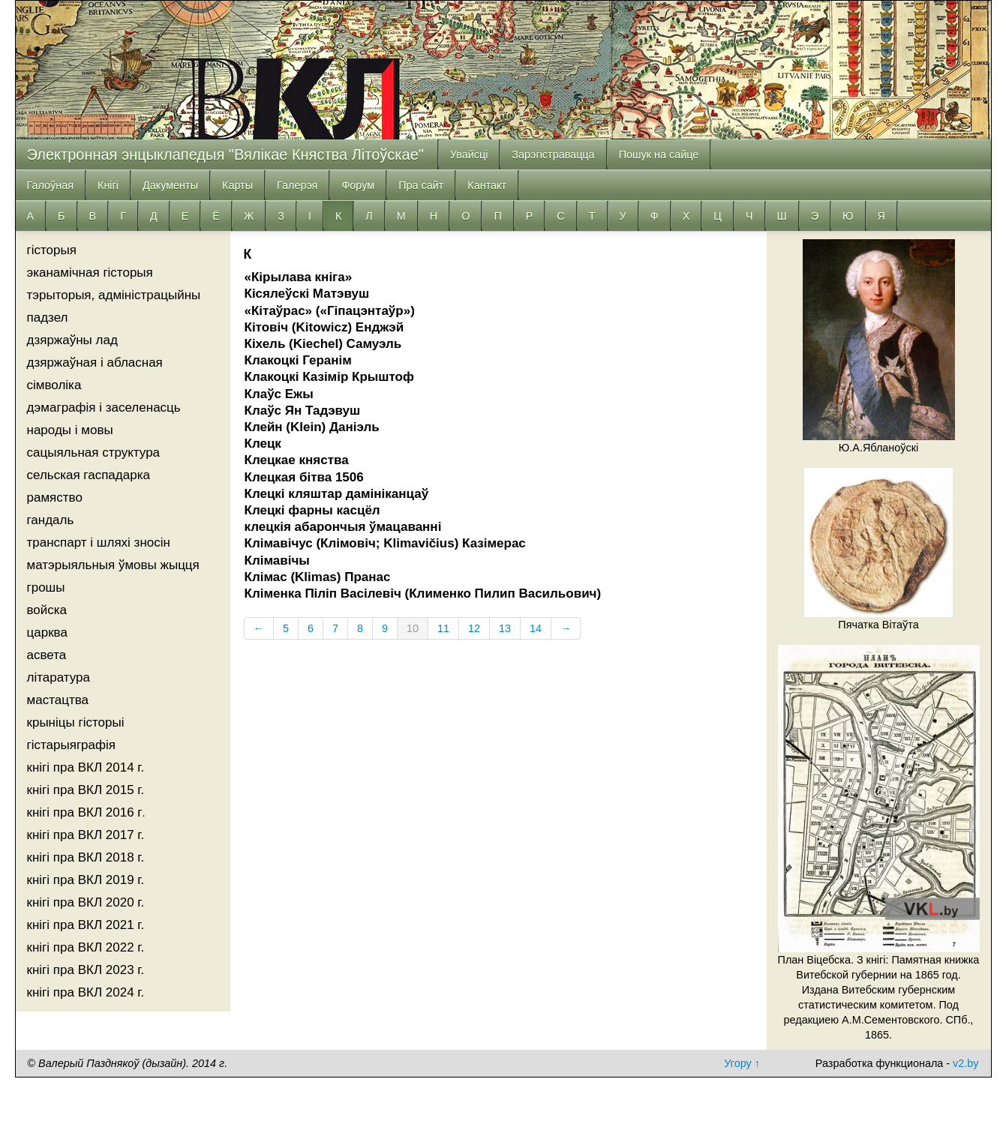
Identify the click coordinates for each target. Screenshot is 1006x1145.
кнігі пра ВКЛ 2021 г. (86, 925)
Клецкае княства (297, 460)
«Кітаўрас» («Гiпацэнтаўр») (330, 311)
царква (47, 632)
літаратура (58, 677)
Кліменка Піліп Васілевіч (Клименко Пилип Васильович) (423, 593)
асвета (47, 655)
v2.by (965, 1063)
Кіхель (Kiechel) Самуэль (323, 344)
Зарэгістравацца (553, 154)
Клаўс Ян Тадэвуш (303, 410)
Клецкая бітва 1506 (304, 477)
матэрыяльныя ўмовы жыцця (113, 565)
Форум (357, 185)
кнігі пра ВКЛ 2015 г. (86, 790)
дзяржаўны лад (72, 340)
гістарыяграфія (71, 745)
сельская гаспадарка (88, 475)
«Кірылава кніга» (299, 277)
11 (443, 628)
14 (536, 628)
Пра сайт (420, 185)
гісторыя (52, 250)
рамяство (55, 497)
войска (47, 610)
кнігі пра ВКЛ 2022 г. (86, 947)
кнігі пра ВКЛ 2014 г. (86, 767)
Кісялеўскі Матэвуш (307, 293)
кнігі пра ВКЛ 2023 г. (86, 970)
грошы (46, 587)
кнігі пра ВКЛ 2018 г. (86, 857)
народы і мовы (70, 430)
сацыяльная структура (94, 452)
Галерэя (297, 185)
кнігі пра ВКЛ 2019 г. (86, 880)
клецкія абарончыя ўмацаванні (343, 527)
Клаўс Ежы (279, 394)
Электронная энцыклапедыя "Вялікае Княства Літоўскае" (225, 154)
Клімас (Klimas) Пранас (318, 577)
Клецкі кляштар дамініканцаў (337, 494)
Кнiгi (108, 185)
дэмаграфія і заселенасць (104, 407)
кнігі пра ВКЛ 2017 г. (86, 835)
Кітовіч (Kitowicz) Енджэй (324, 327)
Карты (237, 185)
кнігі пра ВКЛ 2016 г (85, 812)
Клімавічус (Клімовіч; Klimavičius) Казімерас (385, 543)
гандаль (50, 520)
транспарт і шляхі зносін (98, 542)
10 (413, 628)
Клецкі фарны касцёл (312, 510)
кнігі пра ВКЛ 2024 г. (86, 992)
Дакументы (170, 185)
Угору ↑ (742, 1063)
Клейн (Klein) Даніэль (312, 427)
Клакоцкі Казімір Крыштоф (329, 377)
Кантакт (486, 185)
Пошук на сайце (659, 154)
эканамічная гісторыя (90, 272)
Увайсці (469, 154)
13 (505, 628)
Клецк (263, 443)
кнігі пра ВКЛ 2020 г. (86, 902)
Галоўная (50, 185)
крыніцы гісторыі (76, 722)
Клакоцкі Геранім (298, 360)
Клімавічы (277, 560)
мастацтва (58, 700)
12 (474, 628)
